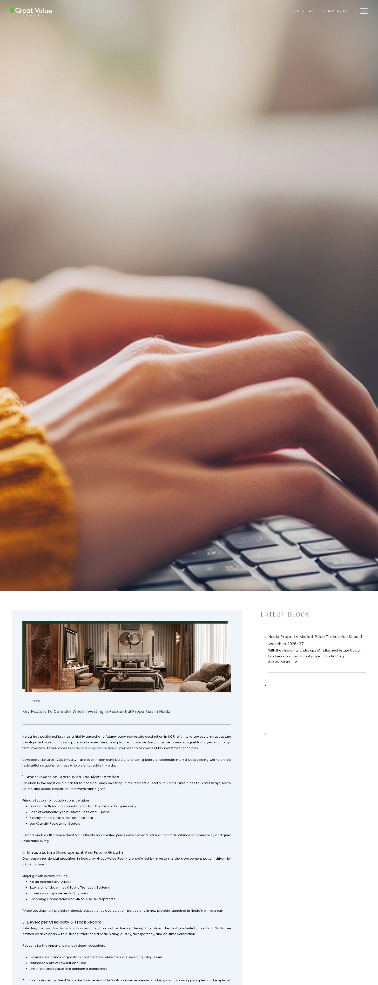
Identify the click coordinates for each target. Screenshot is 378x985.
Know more (283, 662)
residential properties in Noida (94, 748)
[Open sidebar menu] (364, 11)
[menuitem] (301, 11)
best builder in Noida (62, 928)
